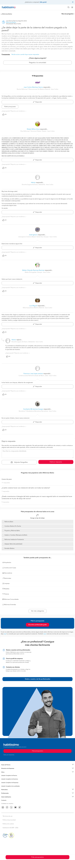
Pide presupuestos (37, 857)
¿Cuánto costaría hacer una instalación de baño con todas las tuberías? (26, 488)
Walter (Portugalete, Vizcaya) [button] (33, 272)
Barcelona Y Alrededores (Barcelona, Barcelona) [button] (33, 411)
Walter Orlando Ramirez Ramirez (33, 270)
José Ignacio (33, 235)
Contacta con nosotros (7, 803)
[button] (37, 765)
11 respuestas (6, 482)
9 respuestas (6, 54)
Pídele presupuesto (10, 106)
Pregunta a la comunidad (37, 62)
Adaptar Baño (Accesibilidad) (13, 544)
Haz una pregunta (67, 14)
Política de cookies (8, 824)
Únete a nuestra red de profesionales (37, 679)
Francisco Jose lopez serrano (33, 373)
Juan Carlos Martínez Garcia (33, 87)
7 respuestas (5, 491)
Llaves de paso (7, 479)
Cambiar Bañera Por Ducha (13, 526)
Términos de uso (7, 816)
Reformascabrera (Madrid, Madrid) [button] (33, 307)
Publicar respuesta (56, 462)
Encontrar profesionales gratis (37, 624)
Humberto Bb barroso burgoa (33, 409)
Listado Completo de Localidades (10, 786)
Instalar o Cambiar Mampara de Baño (16, 535)
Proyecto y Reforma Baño (12, 530)
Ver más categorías (37, 611)
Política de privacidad (9, 820)
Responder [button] (37, 102)
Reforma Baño (9, 521)
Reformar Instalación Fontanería (14, 539)
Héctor (33, 182)
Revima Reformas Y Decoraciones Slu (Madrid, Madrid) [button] (33, 89)
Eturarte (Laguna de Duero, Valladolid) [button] (33, 184)
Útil (4, 114)
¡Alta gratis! (43, 2)
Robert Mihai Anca (33, 129)
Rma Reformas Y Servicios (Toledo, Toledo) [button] (34, 131)
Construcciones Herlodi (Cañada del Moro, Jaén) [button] (33, 375)
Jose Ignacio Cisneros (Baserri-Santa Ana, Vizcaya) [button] (33, 237)
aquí (5, 634)
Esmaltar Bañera (9, 548)
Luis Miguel (33, 305)
